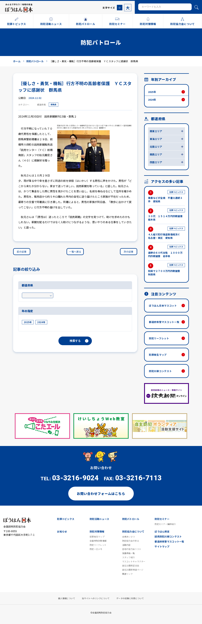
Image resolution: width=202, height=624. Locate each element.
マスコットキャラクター (133, 561)
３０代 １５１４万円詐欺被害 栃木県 (166, 214)
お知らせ (62, 531)
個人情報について (66, 598)
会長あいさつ (128, 537)
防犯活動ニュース (99, 519)
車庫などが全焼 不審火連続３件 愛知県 (166, 196)
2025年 (28, 322)
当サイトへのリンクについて (95, 598)
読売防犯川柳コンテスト (168, 536)
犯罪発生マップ (158, 354)
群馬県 (53, 104)
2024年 (41, 322)
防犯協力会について (133, 531)
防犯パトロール (130, 519)
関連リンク (127, 574)
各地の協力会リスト (131, 549)
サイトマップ (162, 546)
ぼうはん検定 (162, 531)
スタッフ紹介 (128, 557)
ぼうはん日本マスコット (163, 305)
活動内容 (126, 545)
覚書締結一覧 (128, 553)
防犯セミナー (162, 519)
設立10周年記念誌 (130, 566)
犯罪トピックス (65, 519)
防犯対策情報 (97, 531)
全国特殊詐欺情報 (98, 541)
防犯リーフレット (159, 338)
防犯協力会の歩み (130, 541)
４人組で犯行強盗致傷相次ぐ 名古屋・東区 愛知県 (166, 233)
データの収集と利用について (130, 598)
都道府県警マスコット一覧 (164, 322)
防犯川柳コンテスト (160, 371)
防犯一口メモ (96, 549)
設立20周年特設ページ (132, 570)
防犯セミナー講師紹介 (165, 524)
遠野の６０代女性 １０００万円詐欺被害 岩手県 (166, 251)
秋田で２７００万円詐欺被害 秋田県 (166, 269)
